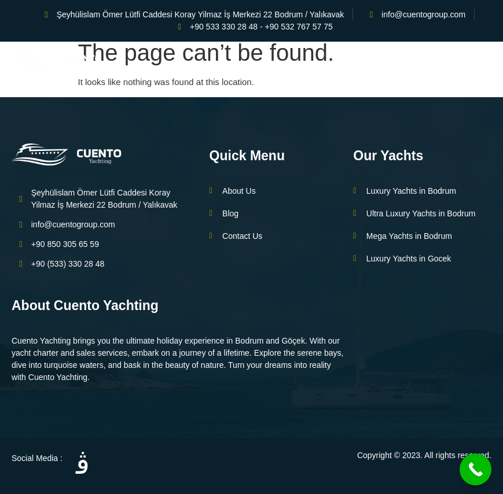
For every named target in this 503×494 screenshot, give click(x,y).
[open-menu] (487, 62)
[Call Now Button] (475, 469)
